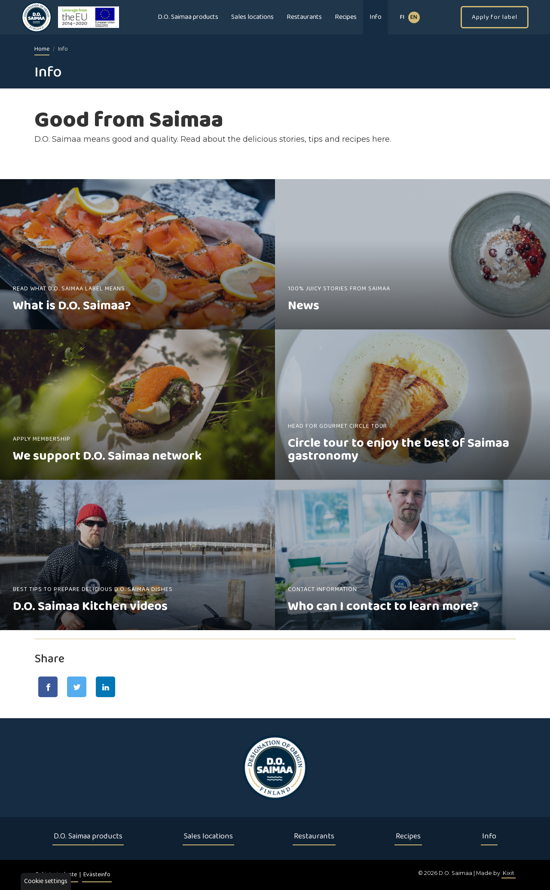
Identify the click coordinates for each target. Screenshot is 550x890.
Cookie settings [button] (45, 881)
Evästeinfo (96, 874)
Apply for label (494, 17)
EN (413, 17)
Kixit (508, 873)
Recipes (346, 17)
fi (402, 17)
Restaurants (304, 17)
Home (41, 49)
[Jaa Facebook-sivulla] (48, 687)
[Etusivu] (275, 767)
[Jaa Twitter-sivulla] (76, 687)
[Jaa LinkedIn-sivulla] (105, 687)
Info (376, 17)
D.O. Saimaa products (188, 17)
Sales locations (252, 17)
